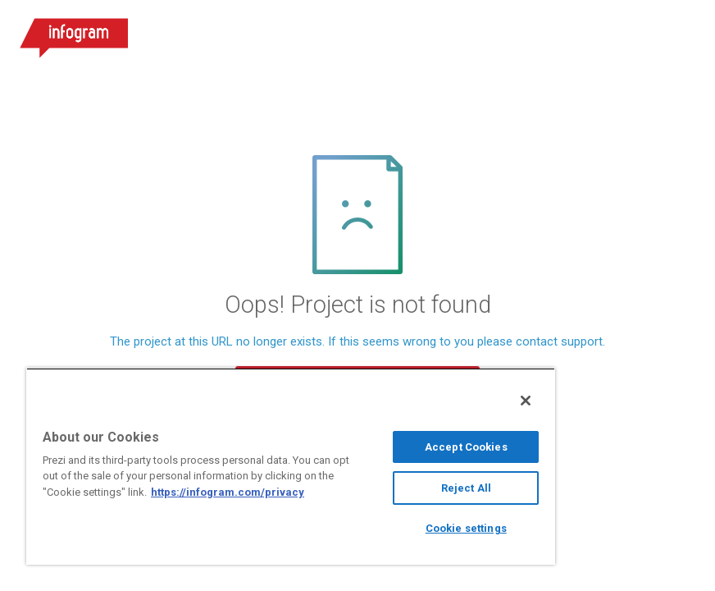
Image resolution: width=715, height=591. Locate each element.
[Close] (526, 401)
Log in (502, 32)
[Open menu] (681, 33)
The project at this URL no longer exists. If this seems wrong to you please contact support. (357, 342)
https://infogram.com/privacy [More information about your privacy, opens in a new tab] (227, 492)
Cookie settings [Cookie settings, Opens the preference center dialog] (466, 528)
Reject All (466, 488)
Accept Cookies (466, 447)
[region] (290, 466)
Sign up (593, 32)
